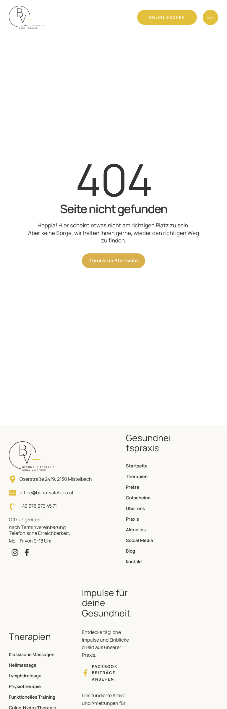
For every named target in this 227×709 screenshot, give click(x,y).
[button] (167, 17)
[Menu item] (149, 466)
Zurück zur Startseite (113, 260)
